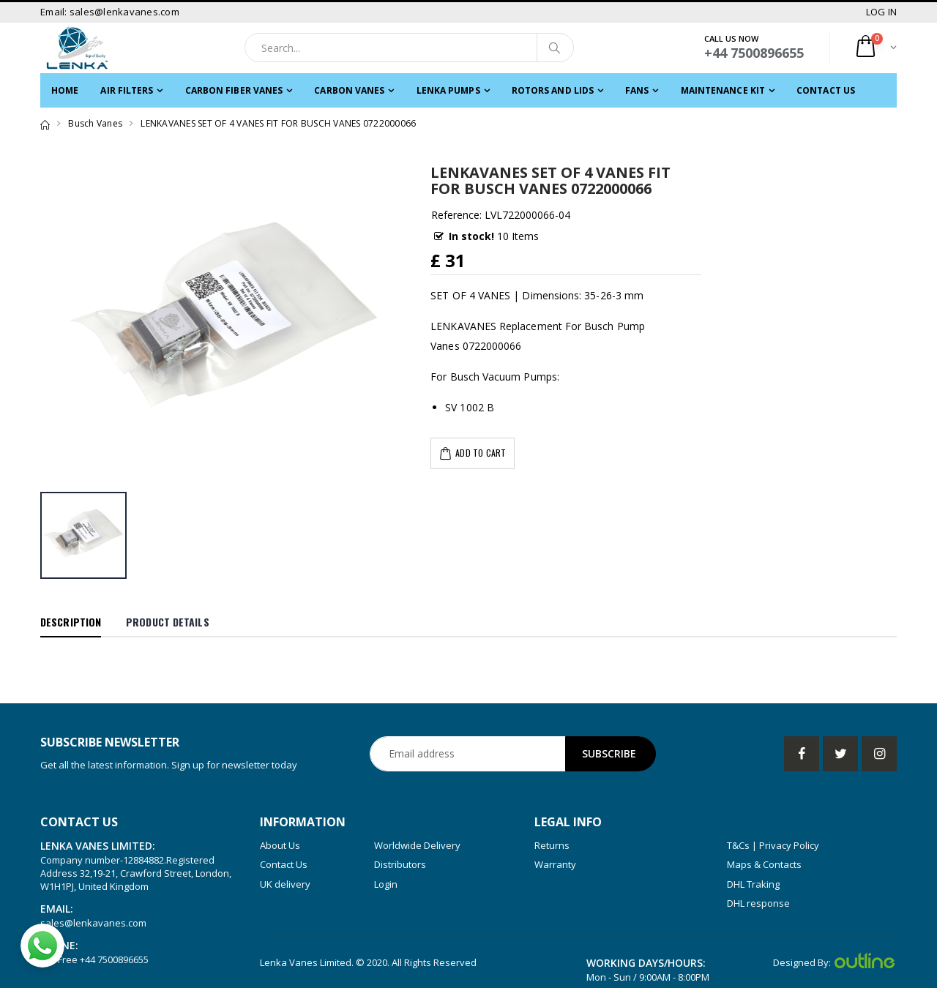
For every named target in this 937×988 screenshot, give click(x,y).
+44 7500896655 (114, 959)
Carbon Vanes (349, 90)
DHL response (758, 903)
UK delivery (285, 884)
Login (385, 884)
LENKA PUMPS (448, 90)
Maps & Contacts (764, 864)
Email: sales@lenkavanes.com (109, 11)
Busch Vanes (95, 123)
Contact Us (825, 90)
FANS (637, 90)
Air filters (126, 90)
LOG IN (881, 11)
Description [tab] (70, 621)
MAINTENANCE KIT (723, 90)
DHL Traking (753, 884)
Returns (552, 845)
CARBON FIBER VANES (234, 90)
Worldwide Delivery (417, 845)
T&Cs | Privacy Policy (773, 845)
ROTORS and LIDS (553, 90)
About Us (280, 845)
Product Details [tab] (167, 621)
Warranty (555, 864)
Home (64, 90)
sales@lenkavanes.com (93, 922)
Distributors (400, 864)
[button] (875, 47)
